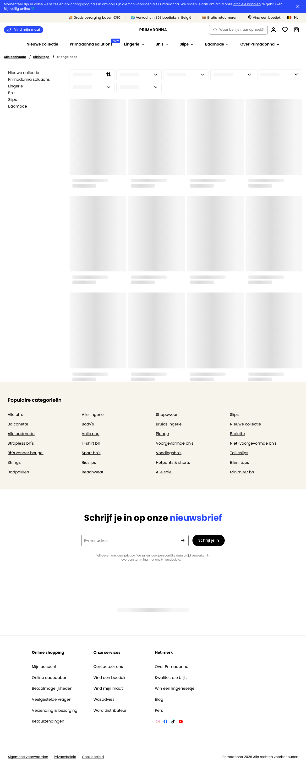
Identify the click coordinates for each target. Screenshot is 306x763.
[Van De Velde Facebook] (165, 722)
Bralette (237, 433)
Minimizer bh (242, 472)
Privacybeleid (170, 560)
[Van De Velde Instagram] (158, 722)
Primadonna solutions (29, 79)
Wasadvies (104, 699)
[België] (294, 17)
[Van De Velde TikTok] (173, 722)
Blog (159, 699)
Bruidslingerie (169, 424)
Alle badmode (15, 57)
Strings (14, 462)
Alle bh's (15, 414)
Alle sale (164, 472)
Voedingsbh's (168, 453)
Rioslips (89, 462)
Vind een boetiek (109, 677)
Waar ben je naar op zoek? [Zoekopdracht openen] (238, 29)
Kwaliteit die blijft (171, 677)
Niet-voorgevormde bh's (253, 443)
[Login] (273, 30)
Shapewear (167, 414)
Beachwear (92, 472)
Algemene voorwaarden (28, 757)
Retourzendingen (48, 721)
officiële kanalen (247, 4)
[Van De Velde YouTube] (181, 722)
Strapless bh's (21, 443)
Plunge (162, 433)
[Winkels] (264, 17)
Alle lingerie (93, 414)
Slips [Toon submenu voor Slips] (186, 44)
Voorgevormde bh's (174, 443)
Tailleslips (239, 453)
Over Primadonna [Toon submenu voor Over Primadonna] (259, 44)
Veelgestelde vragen (51, 699)
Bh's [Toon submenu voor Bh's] (162, 44)
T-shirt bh (91, 443)
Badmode (17, 106)
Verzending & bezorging (54, 710)
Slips (12, 99)
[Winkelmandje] (296, 30)
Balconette (18, 424)
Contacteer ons (108, 666)
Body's (88, 424)
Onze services (106, 652)
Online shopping (48, 652)
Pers (159, 710)
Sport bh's (91, 453)
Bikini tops (41, 57)
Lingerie (15, 86)
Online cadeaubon (49, 677)
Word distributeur (110, 710)
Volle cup (90, 433)
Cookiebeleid (93, 757)
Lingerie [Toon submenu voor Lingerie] (134, 44)
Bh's (12, 93)
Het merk (164, 652)
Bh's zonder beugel (26, 453)
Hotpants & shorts (173, 462)
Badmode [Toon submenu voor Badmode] (217, 44)
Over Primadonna (172, 666)
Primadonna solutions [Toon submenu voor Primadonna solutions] (94, 43)
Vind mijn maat (23, 29)
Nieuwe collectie (42, 44)
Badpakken (18, 472)
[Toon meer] (183, 559)
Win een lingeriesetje (174, 688)
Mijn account (44, 666)
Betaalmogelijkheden (52, 688)
